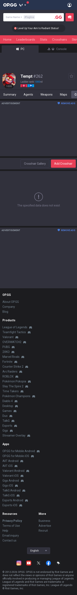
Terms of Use (11, 525)
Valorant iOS (10, 475)
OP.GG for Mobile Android (18, 451)
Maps (63, 94)
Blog (5, 311)
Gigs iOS (7, 485)
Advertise (45, 525)
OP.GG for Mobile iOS (15, 456)
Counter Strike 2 (12, 366)
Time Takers (10, 391)
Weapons (46, 94)
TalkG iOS (8, 495)
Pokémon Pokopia (14, 381)
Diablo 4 (7, 401)
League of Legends (14, 327)
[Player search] (58, 17)
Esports (7, 425)
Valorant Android (13, 470)
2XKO (6, 351)
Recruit (43, 530)
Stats (43, 39)
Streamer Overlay (13, 435)
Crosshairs (59, 39)
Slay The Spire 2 (12, 386)
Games (7, 411)
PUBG (6, 347)
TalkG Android (11, 490)
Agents (28, 94)
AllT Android (10, 461)
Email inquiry (10, 535)
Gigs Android (10, 480)
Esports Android (12, 500)
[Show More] (22, 5)
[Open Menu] (69, 5)
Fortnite (7, 361)
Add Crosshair (63, 163)
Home (7, 39)
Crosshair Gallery (35, 163)
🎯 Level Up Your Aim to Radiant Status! (39, 28)
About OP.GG (10, 301)
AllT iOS (7, 465)
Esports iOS (9, 505)
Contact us (9, 540)
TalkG (6, 420)
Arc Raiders (9, 371)
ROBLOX (8, 376)
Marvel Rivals (11, 356)
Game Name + (20, 17)
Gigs (5, 430)
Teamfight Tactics (14, 332)
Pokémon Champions (16, 396)
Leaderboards (25, 39)
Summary (9, 94)
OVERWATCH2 (11, 342)
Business (44, 520)
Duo (5, 415)
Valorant (8, 337)
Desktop (7, 406)
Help (5, 530)
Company (8, 306)
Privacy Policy (12, 520)
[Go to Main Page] (10, 5)
